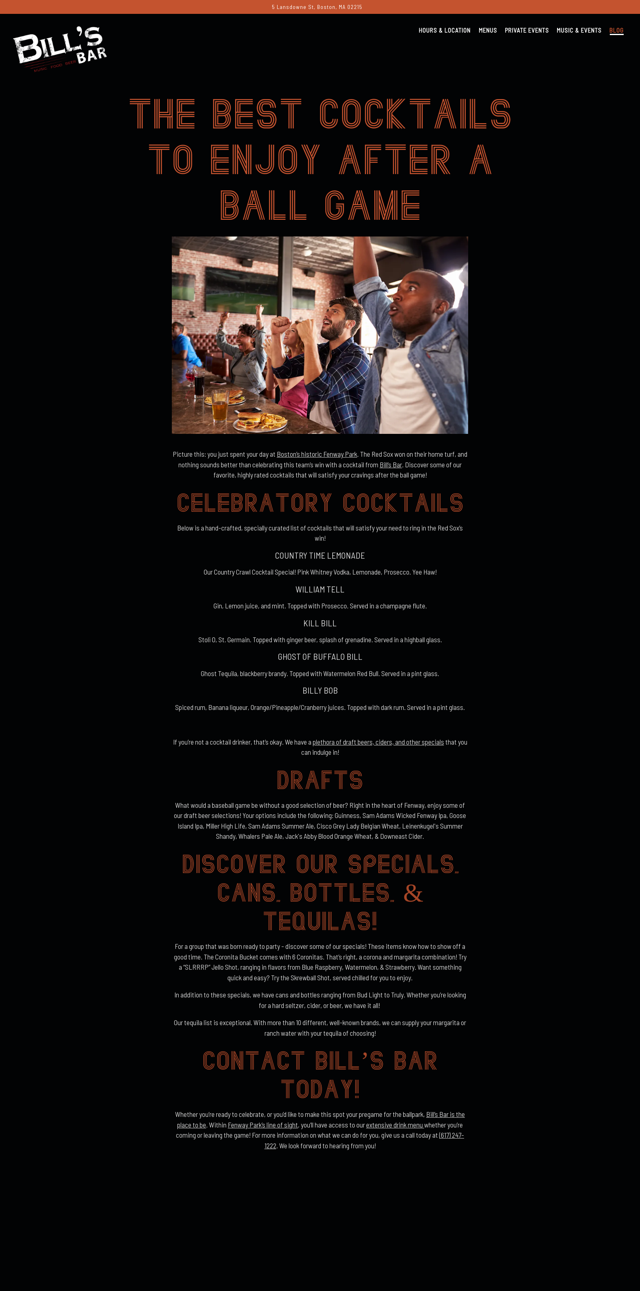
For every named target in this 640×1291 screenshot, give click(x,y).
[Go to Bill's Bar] (317, 7)
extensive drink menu (395, 1129)
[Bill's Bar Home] (60, 47)
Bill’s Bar (391, 468)
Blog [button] (616, 30)
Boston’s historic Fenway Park (317, 458)
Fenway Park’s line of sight (263, 1129)
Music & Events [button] (579, 30)
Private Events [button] (527, 30)
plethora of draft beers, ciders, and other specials (378, 746)
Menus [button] (488, 30)
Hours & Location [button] (445, 30)
